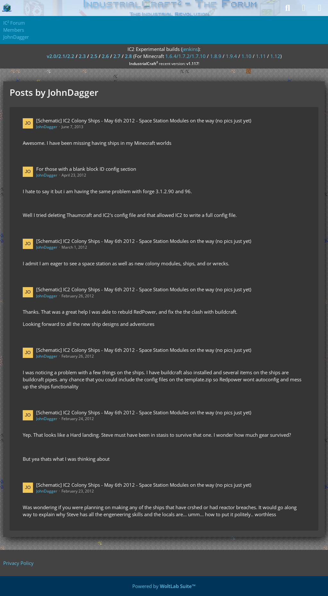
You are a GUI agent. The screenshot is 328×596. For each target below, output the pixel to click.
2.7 (116, 56)
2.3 (82, 56)
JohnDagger (46, 126)
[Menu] (319, 8)
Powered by (164, 586)
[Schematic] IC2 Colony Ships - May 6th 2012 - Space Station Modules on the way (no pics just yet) (143, 120)
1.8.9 (215, 56)
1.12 (275, 56)
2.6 (105, 56)
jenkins (190, 49)
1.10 (246, 56)
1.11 (261, 56)
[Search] (287, 8)
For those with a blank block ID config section (86, 169)
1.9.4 (231, 56)
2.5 (93, 56)
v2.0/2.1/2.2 (60, 56)
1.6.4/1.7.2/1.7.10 (185, 56)
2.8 (128, 56)
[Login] (303, 8)
